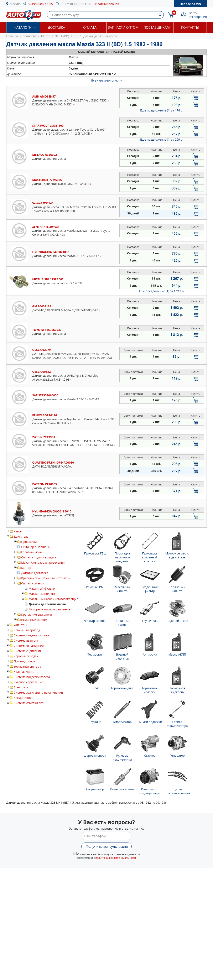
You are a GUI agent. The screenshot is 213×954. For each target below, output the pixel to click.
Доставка (56, 27)
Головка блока (31, 552)
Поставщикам (157, 27)
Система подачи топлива (31, 635)
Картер (26, 568)
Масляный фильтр (42, 588)
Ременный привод (34, 620)
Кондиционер (23, 698)
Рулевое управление (28, 682)
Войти (193, 13)
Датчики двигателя (34, 573)
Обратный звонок (106, 4)
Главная (12, 36)
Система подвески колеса (32, 677)
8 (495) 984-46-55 (40, 4)
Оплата (90, 27)
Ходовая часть (24, 672)
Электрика (21, 687)
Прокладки (29, 542)
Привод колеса (24, 661)
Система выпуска (26, 640)
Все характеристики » (106, 80)
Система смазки (32, 583)
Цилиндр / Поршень (35, 547)
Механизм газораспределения (42, 562)
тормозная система (27, 666)
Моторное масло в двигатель (49, 609)
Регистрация (198, 17)
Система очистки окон (29, 703)
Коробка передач (26, 656)
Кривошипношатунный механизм (45, 578)
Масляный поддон (42, 594)
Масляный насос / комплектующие (53, 599)
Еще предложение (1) (161, 110)
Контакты (190, 27)
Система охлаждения (29, 646)
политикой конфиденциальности (115, 858)
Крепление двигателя (36, 614)
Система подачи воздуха (38, 557)
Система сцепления (28, 651)
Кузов (18, 531)
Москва (15, 4)
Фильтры (20, 625)
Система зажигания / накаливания (38, 692)
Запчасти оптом (123, 27)
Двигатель (21, 536)
